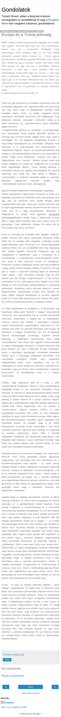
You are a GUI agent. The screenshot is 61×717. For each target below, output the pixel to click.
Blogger (37, 713)
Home (30, 687)
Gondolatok (16, 10)
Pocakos (9, 702)
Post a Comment (13, 675)
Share (7, 660)
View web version (30, 693)
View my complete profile (14, 707)
